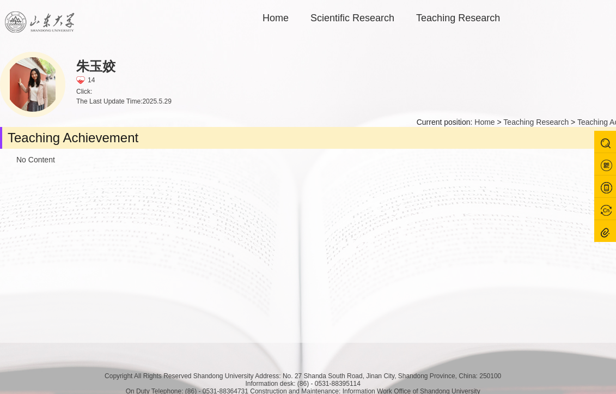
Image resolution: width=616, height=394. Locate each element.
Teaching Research (458, 18)
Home (276, 18)
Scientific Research (352, 18)
